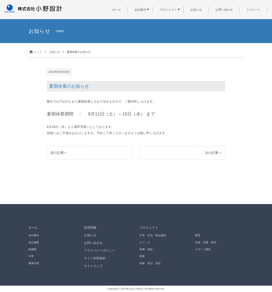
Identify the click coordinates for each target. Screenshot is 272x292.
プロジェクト (168, 9)
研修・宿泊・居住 (150, 265)
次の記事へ (213, 153)
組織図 (32, 251)
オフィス (144, 244)
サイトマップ (93, 268)
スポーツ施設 (203, 251)
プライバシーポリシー (99, 252)
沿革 (31, 258)
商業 (142, 258)
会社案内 (140, 9)
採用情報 (90, 229)
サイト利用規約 (95, 260)
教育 (197, 237)
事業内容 (33, 265)
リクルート (253, 9)
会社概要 (33, 244)
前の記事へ (58, 153)
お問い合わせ (224, 9)
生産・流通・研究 (205, 244)
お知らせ (196, 9)
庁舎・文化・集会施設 (152, 237)
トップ (35, 52)
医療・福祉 (146, 251)
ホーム (116, 9)
